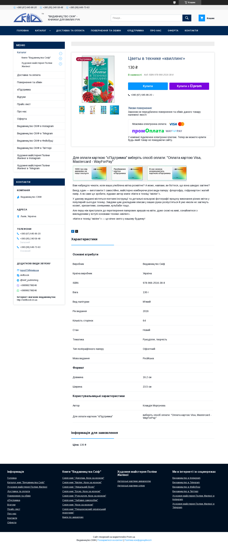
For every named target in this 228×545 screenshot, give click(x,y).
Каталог (40, 30)
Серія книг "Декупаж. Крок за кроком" (83, 478)
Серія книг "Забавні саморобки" (80, 500)
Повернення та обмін (106, 30)
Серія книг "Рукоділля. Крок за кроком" (84, 495)
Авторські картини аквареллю (134, 481)
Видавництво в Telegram (186, 482)
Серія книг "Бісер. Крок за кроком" (81, 491)
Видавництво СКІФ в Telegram (35, 133)
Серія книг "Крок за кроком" (77, 504)
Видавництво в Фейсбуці (186, 487)
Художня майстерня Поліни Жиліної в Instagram (33, 157)
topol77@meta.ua (29, 270)
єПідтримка (135, 30)
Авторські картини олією (131, 485)
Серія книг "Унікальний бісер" (78, 487)
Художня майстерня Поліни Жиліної (37, 65)
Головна (23, 30)
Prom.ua (131, 537)
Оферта (173, 30)
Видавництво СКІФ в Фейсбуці (35, 140)
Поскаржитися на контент (110, 540)
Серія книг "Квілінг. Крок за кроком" (82, 482)
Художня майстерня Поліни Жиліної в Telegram (33, 167)
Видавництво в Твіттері (185, 491)
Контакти (191, 30)
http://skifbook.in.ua (27, 300)
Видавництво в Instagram (186, 478)
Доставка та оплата (70, 30)
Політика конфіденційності (138, 540)
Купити (148, 86)
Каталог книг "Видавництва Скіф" (26, 482)
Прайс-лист (24, 104)
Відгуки (21, 96)
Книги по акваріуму (73, 517)
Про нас (155, 30)
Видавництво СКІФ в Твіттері (34, 148)
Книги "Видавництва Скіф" (36, 57)
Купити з (189, 86)
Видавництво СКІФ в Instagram (35, 126)
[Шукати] (186, 18)
